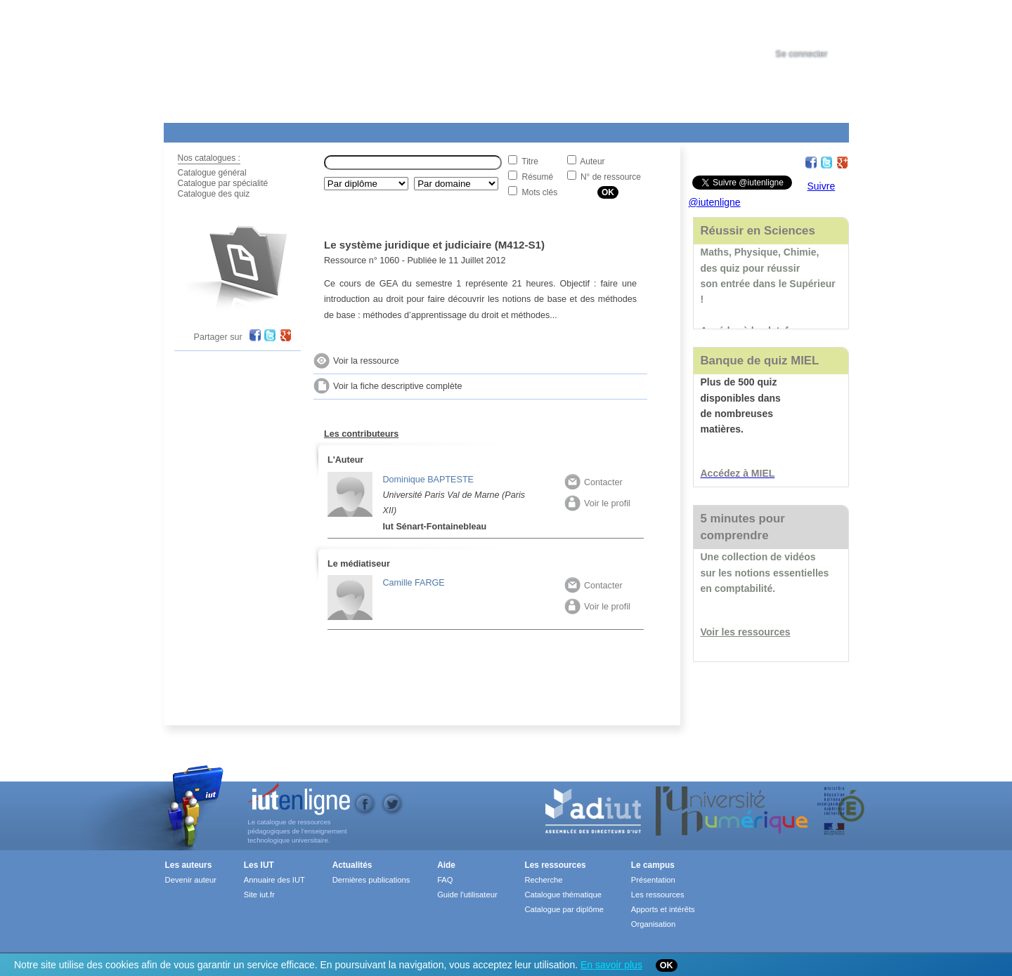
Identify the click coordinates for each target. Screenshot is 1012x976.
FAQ (445, 880)
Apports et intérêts (663, 909)
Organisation (653, 924)
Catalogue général (212, 173)
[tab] (814, 23)
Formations (366, 130)
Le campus (653, 865)
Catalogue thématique (562, 894)
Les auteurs (188, 865)
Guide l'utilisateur (467, 894)
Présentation (653, 880)
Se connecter (801, 54)
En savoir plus (611, 964)
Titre (529, 161)
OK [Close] (666, 965)
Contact (629, 130)
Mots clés (540, 192)
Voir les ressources (746, 632)
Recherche (543, 880)
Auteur (592, 161)
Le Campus (299, 130)
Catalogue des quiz (214, 194)
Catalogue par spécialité (223, 183)
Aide (555, 130)
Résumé (538, 177)
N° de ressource (610, 177)
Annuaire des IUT (274, 880)
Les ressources (554, 865)
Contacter (593, 482)
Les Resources (195, 130)
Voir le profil (597, 503)
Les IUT (495, 130)
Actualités (430, 130)
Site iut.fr (259, 894)
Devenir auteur (190, 880)
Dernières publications (371, 880)
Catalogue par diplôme (564, 909)
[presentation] (814, 23)
